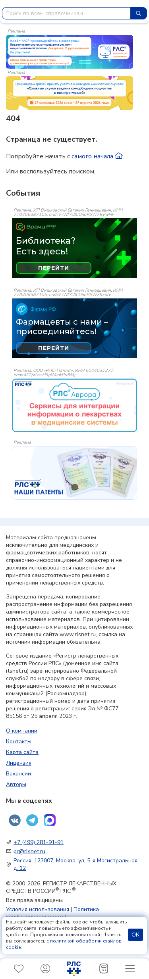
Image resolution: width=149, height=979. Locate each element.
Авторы (16, 784)
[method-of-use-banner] (69, 51)
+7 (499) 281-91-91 (39, 842)
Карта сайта (22, 752)
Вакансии (18, 773)
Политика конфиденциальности (52, 913)
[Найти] (138, 13)
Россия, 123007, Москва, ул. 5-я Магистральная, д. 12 (76, 864)
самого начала (97, 156)
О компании (21, 731)
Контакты (18, 741)
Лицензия (18, 763)
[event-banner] (74, 405)
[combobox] (66, 13)
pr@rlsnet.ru (29, 851)
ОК (135, 935)
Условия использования (37, 909)
